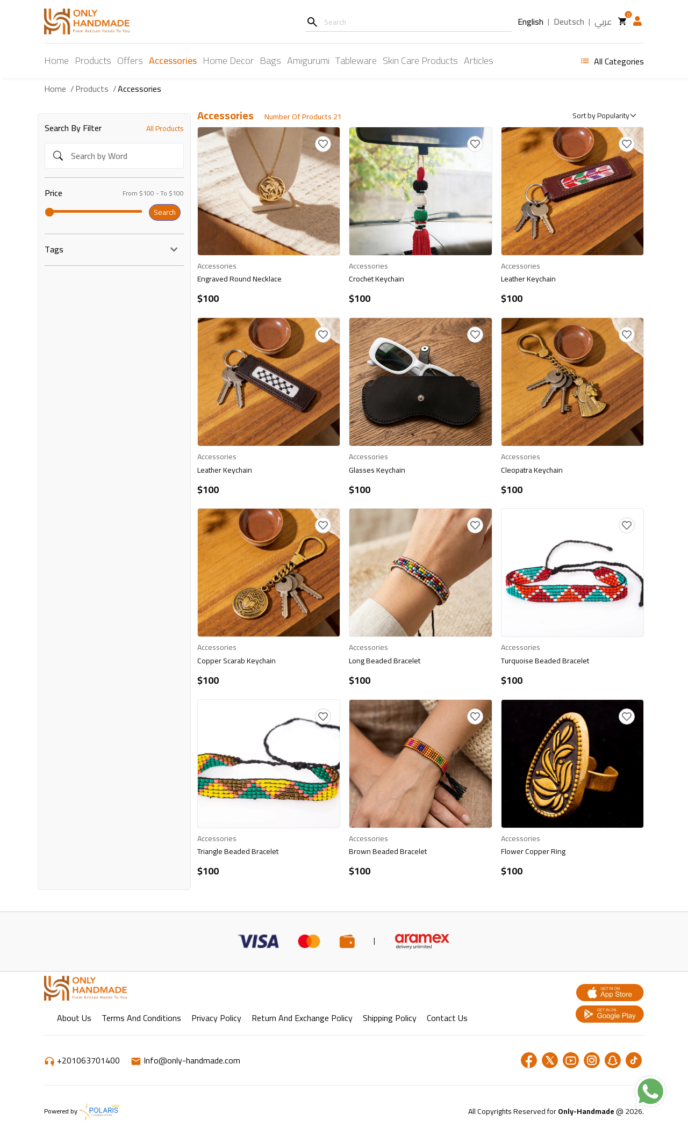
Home (56, 60)
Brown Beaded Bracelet (388, 851)
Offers (130, 61)
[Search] (312, 22)
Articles (478, 60)
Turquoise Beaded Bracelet (545, 661)
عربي (603, 22)
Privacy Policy (216, 1018)
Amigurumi (308, 60)
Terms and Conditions (141, 1018)
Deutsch (569, 22)
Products (93, 60)
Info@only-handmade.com (185, 1060)
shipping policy (390, 1018)
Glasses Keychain (377, 470)
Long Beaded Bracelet (384, 661)
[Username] (408, 21)
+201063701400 (83, 1060)
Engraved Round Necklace (239, 279)
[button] (637, 21)
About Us (74, 1018)
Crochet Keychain (376, 279)
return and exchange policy (302, 1018)
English (530, 22)
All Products (165, 128)
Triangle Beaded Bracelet (237, 851)
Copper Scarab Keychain (236, 661)
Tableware (356, 60)
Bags (270, 60)
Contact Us (447, 1018)
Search (165, 212)
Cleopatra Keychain (532, 470)
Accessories (173, 60)
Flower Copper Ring (533, 851)
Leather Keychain (528, 279)
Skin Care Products (420, 60)
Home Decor (228, 60)
